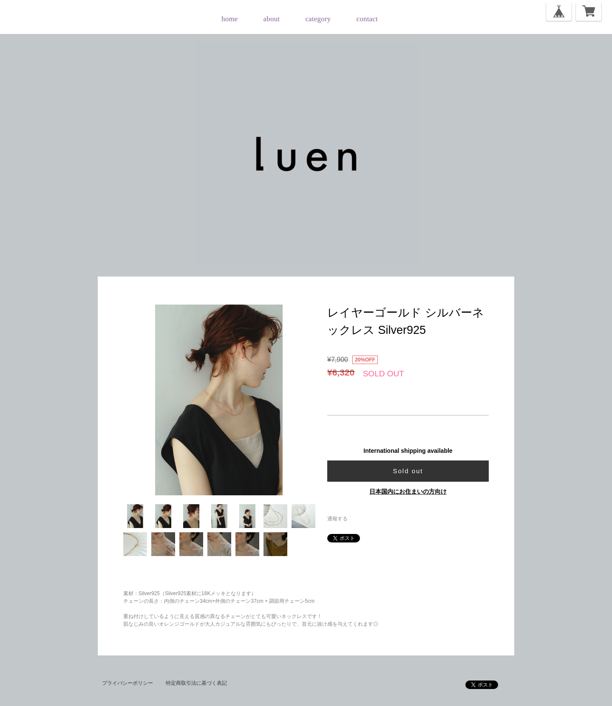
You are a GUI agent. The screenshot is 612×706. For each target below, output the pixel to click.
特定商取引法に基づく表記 (196, 683)
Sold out (408, 470)
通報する (337, 518)
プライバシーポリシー (127, 683)
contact (367, 19)
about (272, 19)
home (229, 19)
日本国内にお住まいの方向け (408, 491)
